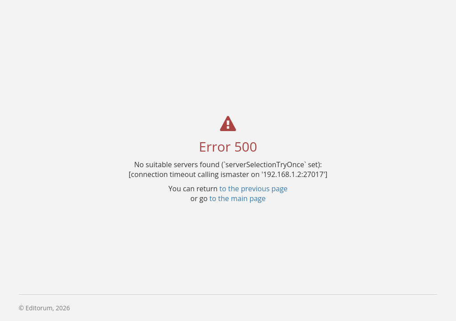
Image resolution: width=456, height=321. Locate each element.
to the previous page (254, 188)
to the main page (237, 198)
